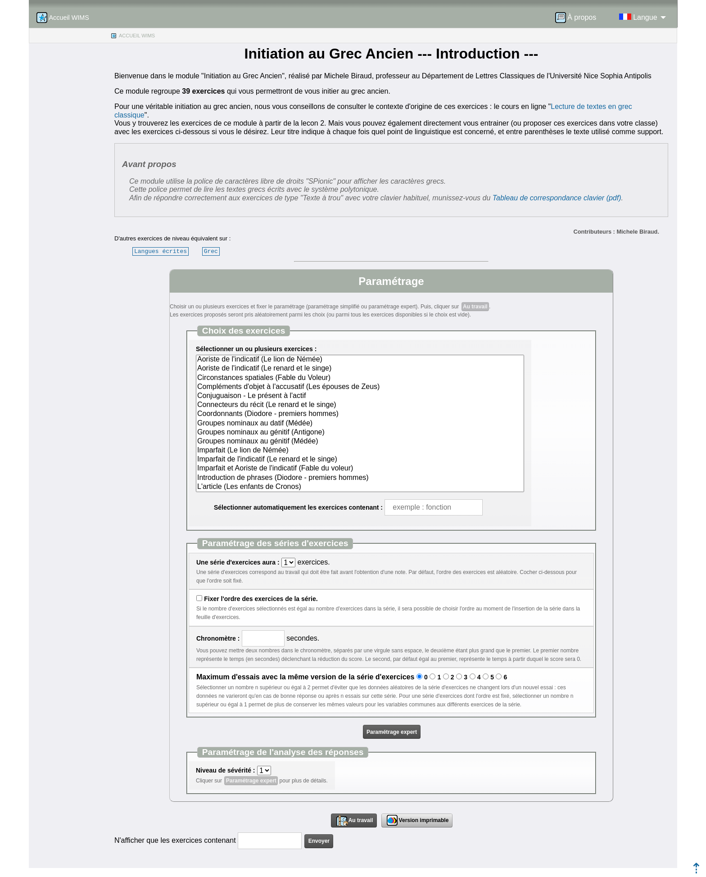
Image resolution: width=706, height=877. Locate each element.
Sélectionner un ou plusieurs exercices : (256, 349)
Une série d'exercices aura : (238, 562)
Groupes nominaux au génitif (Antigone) (360, 432)
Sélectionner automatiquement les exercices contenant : (298, 507)
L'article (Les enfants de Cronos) (360, 487)
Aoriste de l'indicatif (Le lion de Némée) (360, 359)
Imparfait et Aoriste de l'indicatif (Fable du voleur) (360, 468)
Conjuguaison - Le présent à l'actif (360, 396)
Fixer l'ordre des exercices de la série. (260, 598)
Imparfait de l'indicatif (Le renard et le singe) (360, 459)
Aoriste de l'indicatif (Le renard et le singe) (360, 368)
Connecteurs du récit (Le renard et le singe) (360, 405)
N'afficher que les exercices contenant (175, 840)
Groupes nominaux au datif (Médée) (360, 423)
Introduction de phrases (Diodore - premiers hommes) (360, 478)
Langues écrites (160, 251)
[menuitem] (578, 17)
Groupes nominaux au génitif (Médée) (360, 441)
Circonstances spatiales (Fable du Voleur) (360, 378)
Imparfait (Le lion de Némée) (360, 450)
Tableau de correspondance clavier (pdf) (557, 198)
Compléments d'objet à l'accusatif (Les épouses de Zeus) (360, 387)
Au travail (475, 306)
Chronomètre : (218, 638)
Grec (211, 251)
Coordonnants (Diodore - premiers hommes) (360, 414)
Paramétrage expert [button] (392, 732)
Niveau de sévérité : (225, 770)
